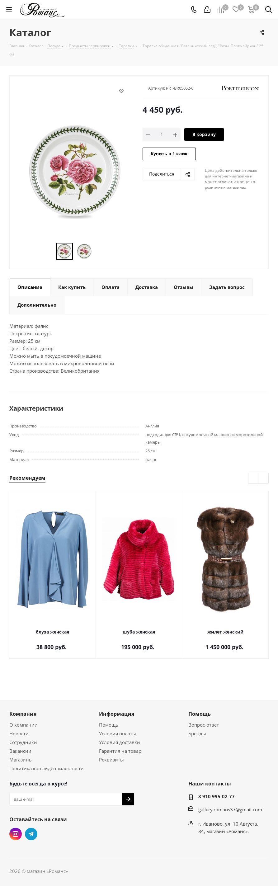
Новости (19, 733)
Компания (22, 713)
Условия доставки (119, 742)
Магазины (21, 759)
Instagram (15, 834)
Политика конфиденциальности (46, 768)
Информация (116, 713)
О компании (23, 725)
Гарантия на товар (120, 751)
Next (263, 478)
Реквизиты (111, 759)
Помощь (108, 725)
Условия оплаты (117, 733)
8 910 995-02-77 (216, 796)
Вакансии (20, 751)
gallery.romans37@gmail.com (230, 809)
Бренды (197, 733)
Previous (253, 478)
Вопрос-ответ (203, 725)
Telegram (31, 834)
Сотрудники (23, 742)
